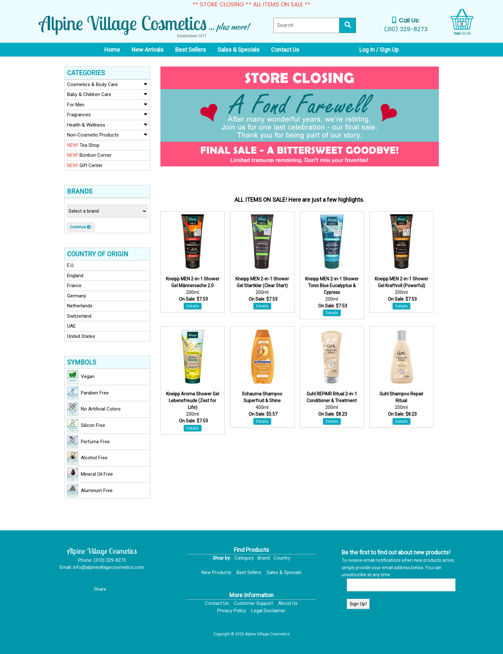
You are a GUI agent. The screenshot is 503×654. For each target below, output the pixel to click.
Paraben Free (88, 393)
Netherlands (79, 306)
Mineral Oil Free (90, 474)
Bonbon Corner (89, 155)
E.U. (70, 265)
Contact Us (217, 603)
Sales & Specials (284, 572)
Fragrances (107, 114)
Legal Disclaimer (268, 611)
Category (244, 558)
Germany (76, 296)
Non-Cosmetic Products (107, 134)
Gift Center (85, 165)
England (75, 275)
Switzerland (79, 316)
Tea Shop (83, 145)
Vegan (80, 377)
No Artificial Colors (94, 409)
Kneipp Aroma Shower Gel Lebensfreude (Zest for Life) (192, 400)
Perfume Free (88, 442)
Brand (264, 558)
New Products (216, 572)
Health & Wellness (107, 124)
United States (81, 336)
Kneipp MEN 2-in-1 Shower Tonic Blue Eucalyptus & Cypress (332, 285)
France (74, 285)
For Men (107, 104)
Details (192, 306)
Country (282, 558)
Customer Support (253, 603)
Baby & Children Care (107, 94)
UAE (71, 326)
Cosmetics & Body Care (107, 84)
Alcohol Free (87, 458)
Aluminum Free (90, 491)
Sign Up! (358, 604)
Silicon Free (86, 425)
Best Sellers (248, 572)
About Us (288, 603)
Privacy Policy (231, 611)
